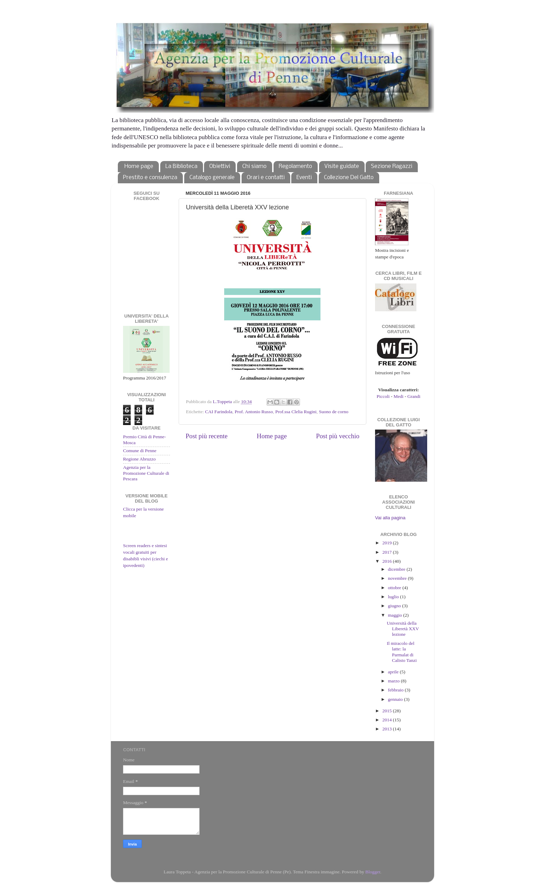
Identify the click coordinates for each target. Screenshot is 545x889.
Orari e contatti (266, 178)
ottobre (395, 587)
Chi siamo (254, 166)
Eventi (304, 178)
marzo (394, 680)
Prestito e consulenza (150, 178)
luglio (394, 596)
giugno (395, 605)
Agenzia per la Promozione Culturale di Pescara (146, 473)
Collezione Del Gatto (349, 178)
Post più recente (207, 436)
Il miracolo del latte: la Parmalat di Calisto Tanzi (402, 652)
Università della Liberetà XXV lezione (403, 628)
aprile (394, 671)
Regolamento (295, 166)
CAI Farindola (218, 411)
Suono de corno (334, 411)
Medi (398, 396)
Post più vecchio (337, 436)
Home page (138, 166)
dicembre (397, 569)
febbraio (396, 689)
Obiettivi (219, 166)
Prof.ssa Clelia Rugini (296, 411)
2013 (387, 728)
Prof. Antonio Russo (254, 411)
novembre (398, 578)
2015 (387, 710)
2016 (387, 561)
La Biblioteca (181, 166)
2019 (387, 542)
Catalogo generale (212, 178)
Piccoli (383, 396)
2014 (387, 719)
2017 (387, 552)
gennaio (396, 699)
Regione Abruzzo (139, 459)
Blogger (372, 871)
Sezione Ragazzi (391, 166)
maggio (395, 615)
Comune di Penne (139, 450)
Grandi (414, 396)
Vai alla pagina (390, 517)
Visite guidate (341, 166)
